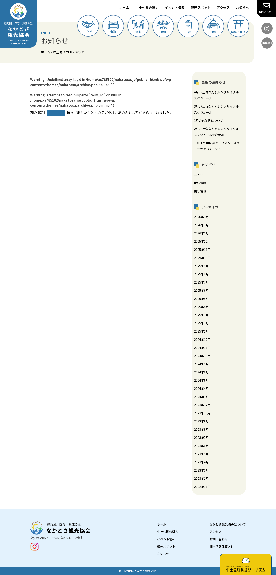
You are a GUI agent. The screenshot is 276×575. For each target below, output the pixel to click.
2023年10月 (202, 413)
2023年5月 (201, 454)
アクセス (223, 7)
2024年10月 (202, 356)
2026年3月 (201, 217)
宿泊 (113, 27)
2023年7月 (201, 437)
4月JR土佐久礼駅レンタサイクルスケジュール (216, 95)
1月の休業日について (208, 120)
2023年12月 (202, 405)
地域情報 (200, 183)
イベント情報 (175, 7)
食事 (138, 26)
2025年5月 (201, 298)
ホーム (124, 7)
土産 (188, 27)
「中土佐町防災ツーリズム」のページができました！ (216, 146)
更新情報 (200, 191)
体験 (163, 27)
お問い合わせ (266, 8)
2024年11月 (202, 347)
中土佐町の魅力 (147, 7)
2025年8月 (201, 274)
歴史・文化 (238, 26)
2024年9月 (201, 364)
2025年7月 (201, 282)
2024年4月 (201, 388)
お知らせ (242, 7)
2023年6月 (201, 446)
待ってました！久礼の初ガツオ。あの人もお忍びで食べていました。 (101, 113)
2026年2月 (201, 225)
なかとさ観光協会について (228, 524)
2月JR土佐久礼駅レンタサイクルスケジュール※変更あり (216, 131)
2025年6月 (201, 290)
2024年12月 (202, 339)
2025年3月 (201, 315)
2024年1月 (201, 397)
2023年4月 (201, 462)
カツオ (88, 27)
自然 (213, 26)
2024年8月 (201, 372)
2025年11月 (202, 249)
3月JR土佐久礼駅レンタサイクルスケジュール (216, 109)
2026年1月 (201, 233)
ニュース (200, 175)
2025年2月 (201, 323)
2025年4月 (201, 307)
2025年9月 (201, 266)
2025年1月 (201, 331)
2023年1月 (201, 478)
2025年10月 (202, 258)
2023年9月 (201, 421)
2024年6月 (201, 380)
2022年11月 (202, 486)
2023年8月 (201, 429)
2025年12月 (202, 241)
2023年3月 (201, 470)
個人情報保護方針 (222, 546)
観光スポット (201, 7)
